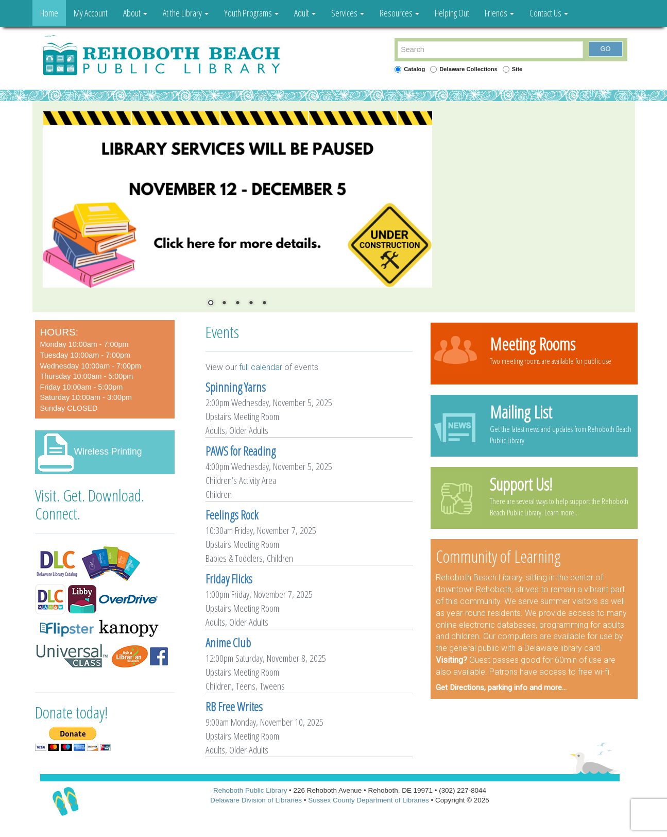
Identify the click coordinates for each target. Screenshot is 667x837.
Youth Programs (251, 13)
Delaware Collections (468, 69)
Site (517, 69)
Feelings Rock (232, 515)
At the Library (186, 13)
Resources (399, 13)
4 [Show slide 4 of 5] (250, 303)
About (135, 13)
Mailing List (521, 411)
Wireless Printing (108, 451)
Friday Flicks (229, 579)
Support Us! (521, 484)
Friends (499, 13)
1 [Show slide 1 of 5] (210, 303)
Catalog (414, 69)
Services (347, 13)
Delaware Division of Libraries (256, 800)
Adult (305, 13)
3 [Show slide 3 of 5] (237, 303)
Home (49, 13)
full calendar (260, 367)
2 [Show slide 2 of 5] (224, 303)
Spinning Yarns (236, 387)
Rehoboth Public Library (250, 790)
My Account (91, 13)
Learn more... (561, 512)
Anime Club (228, 642)
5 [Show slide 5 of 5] (264, 303)
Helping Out (452, 13)
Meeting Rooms (532, 343)
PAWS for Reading (241, 451)
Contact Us (548, 13)
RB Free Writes (234, 706)
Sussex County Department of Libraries (368, 800)
